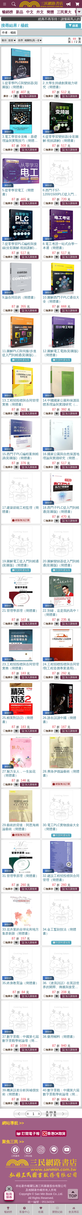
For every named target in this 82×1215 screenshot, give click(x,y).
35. (20, 983)
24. (61, 668)
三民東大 (64, 12)
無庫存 (48, 96)
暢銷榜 (7, 12)
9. (19, 297)
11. (19, 355)
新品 (19, 12)
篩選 (73, 25)
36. (61, 987)
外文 (40, 12)
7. (19, 248)
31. (20, 876)
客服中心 (24, 1210)
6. (60, 194)
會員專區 (74, 1210)
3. (20, 140)
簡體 (50, 12)
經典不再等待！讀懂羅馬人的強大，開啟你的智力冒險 (64, 19)
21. (20, 610)
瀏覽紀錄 (57, 1210)
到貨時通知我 (21, 360)
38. (59, 1036)
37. (20, 1040)
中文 (29, 12)
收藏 (40, 1210)
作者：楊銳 (9, 32)
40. (61, 1094)
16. (61, 458)
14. (61, 404)
